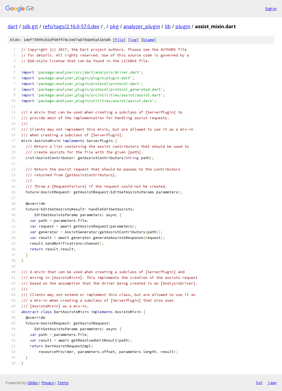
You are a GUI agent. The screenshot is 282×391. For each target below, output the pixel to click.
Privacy (47, 382)
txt (259, 382)
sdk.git (30, 26)
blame (148, 39)
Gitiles (32, 382)
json (272, 382)
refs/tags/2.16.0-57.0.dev (71, 26)
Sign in (271, 8)
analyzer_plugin (141, 26)
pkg (114, 26)
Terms (63, 382)
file (119, 39)
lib (168, 26)
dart (13, 26)
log (133, 39)
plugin (182, 26)
